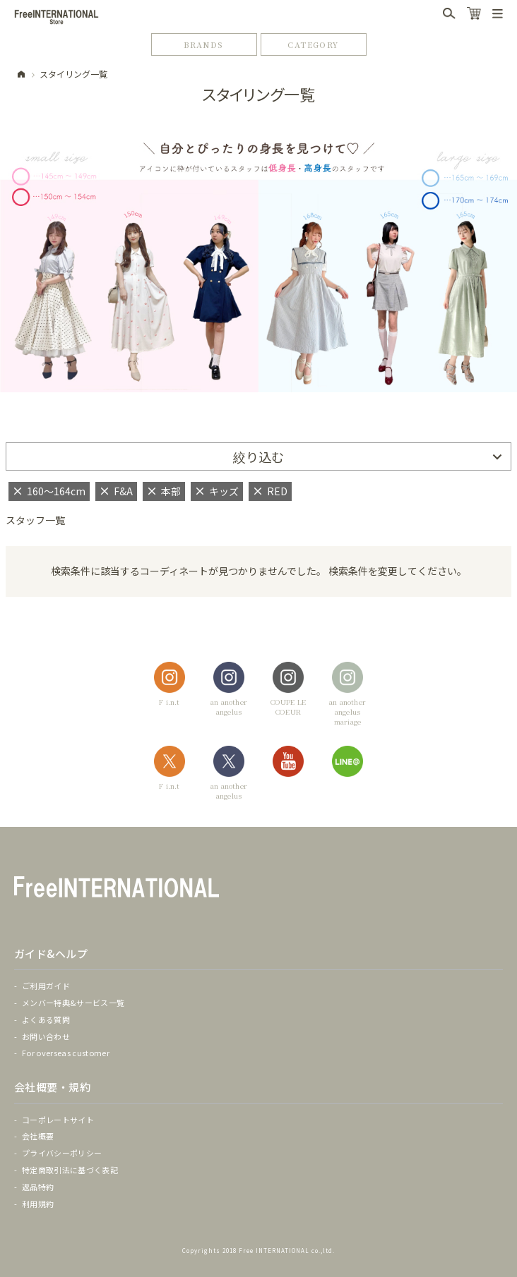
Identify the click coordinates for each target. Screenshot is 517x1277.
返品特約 (38, 1186)
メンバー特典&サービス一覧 (73, 1002)
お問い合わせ (46, 1036)
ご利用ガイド (46, 985)
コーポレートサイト (58, 1119)
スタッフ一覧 (35, 520)
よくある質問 (46, 1019)
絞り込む (258, 456)
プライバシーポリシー (62, 1152)
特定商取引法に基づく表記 (70, 1169)
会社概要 (38, 1136)
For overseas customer (65, 1052)
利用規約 (38, 1203)
